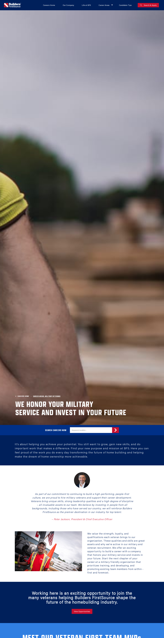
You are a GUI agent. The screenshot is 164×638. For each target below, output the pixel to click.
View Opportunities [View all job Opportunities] (82, 611)
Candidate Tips (125, 5)
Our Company (68, 5)
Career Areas (104, 5)
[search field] (91, 430)
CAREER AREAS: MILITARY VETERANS (46, 396)
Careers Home (49, 5)
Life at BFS (86, 5)
